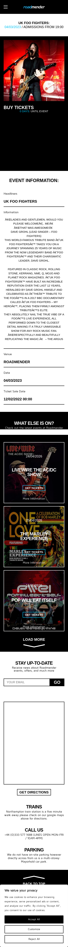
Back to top (34, 881)
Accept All (34, 919)
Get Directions (34, 792)
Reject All (34, 939)
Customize (34, 929)
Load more (34, 642)
